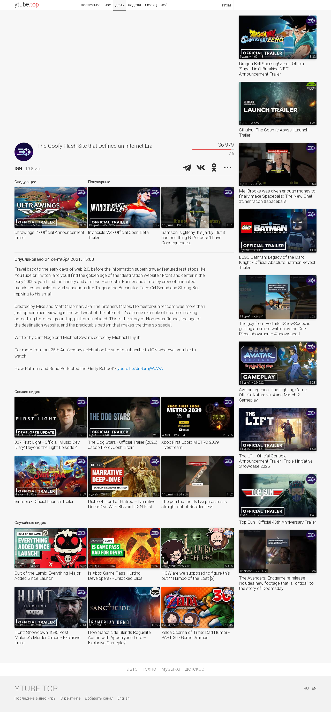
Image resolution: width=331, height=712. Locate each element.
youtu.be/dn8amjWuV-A (140, 368)
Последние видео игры (35, 698)
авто (132, 669)
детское (194, 669)
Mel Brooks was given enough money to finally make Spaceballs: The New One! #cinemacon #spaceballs (277, 196)
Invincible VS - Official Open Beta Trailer (118, 235)
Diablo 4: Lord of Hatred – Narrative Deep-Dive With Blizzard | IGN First (121, 504)
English (123, 698)
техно (149, 669)
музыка (170, 669)
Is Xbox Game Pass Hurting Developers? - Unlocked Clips (115, 575)
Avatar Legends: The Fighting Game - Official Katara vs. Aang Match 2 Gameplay (274, 395)
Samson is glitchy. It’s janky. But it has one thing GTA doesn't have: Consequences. (193, 237)
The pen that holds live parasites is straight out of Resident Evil (194, 504)
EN (314, 688)
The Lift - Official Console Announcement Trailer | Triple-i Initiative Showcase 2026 (276, 461)
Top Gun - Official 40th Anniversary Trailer (277, 522)
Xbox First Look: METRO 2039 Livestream (190, 445)
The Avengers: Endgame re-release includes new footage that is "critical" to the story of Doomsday (276, 583)
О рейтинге (71, 698)
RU (306, 688)
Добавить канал (99, 698)
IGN (18, 168)
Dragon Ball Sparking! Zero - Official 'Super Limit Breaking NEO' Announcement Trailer (272, 69)
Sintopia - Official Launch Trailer (43, 501)
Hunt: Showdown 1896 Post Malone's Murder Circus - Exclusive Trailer (47, 637)
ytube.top (36, 688)
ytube (26, 4)
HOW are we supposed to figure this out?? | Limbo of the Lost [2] (195, 575)
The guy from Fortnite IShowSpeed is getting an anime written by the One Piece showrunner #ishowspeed (274, 328)
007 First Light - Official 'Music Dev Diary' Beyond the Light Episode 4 (47, 445)
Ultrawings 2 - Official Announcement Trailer (49, 235)
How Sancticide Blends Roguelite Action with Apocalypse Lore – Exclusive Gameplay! (119, 637)
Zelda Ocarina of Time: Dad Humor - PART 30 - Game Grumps (195, 635)
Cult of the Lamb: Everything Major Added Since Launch (47, 575)
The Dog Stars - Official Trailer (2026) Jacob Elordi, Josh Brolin (122, 445)
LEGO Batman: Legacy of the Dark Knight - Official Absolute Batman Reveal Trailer (277, 262)
